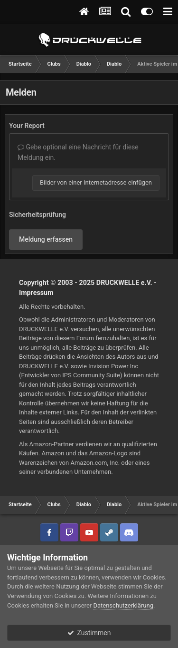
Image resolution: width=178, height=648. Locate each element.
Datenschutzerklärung (123, 605)
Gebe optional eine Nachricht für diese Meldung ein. (78, 152)
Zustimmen (89, 633)
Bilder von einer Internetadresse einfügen (96, 182)
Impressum (36, 292)
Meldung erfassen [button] (46, 239)
